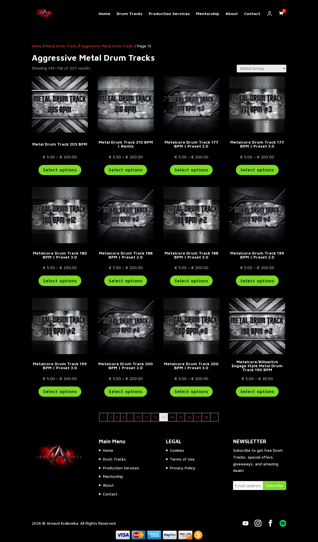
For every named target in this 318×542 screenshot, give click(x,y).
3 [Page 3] (123, 417)
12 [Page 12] (155, 417)
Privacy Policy (182, 467)
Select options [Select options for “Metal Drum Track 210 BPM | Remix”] (125, 169)
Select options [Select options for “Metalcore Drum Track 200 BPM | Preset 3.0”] (191, 391)
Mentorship (207, 14)
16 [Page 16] (189, 417)
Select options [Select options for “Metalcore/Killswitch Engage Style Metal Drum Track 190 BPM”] (257, 391)
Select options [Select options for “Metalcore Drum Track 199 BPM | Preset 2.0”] (257, 280)
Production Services (169, 14)
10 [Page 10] (138, 417)
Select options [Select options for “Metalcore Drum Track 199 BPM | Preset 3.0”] (60, 391)
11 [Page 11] (147, 417)
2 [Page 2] (117, 417)
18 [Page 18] (206, 417)
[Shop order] (261, 68)
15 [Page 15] (180, 417)
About (231, 14)
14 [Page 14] (172, 417)
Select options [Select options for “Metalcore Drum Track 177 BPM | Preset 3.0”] (257, 169)
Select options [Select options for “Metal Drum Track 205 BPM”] (60, 169)
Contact (252, 14)
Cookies (177, 450)
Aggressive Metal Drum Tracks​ (107, 46)
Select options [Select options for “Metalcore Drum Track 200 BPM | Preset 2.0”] (125, 391)
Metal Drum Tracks (61, 46)
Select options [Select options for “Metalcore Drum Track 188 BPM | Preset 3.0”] (191, 280)
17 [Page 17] (197, 417)
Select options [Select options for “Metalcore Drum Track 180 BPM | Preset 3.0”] (60, 280)
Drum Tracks (129, 14)
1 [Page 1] (111, 417)
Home (104, 14)
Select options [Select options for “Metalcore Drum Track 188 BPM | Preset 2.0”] (125, 280)
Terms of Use (182, 459)
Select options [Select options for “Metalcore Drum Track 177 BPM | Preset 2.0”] (191, 169)
